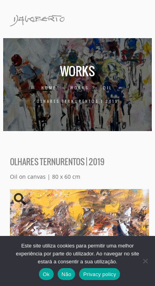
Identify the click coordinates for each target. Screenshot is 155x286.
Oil (107, 88)
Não (67, 274)
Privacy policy (99, 274)
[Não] (145, 261)
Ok (46, 274)
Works (79, 88)
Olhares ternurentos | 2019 (77, 101)
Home (48, 88)
